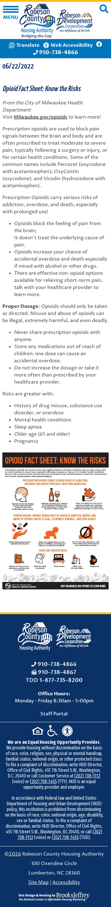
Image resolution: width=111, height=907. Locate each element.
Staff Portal (54, 714)
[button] (11, 13)
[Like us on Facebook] (99, 45)
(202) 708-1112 (87, 776)
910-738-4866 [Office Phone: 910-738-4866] (57, 664)
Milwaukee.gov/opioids (40, 117)
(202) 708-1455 (43, 781)
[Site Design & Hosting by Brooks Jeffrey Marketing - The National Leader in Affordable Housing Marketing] (54, 896)
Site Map (38, 882)
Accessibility (66, 882)
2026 (15, 854)
